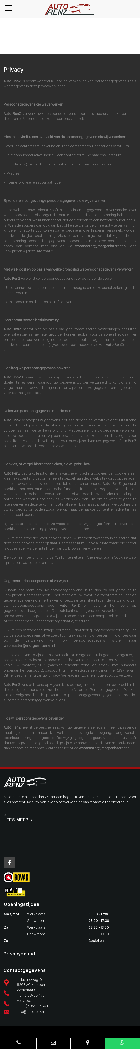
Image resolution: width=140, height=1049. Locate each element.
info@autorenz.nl (31, 1012)
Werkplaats (9, 31)
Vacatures (8, 47)
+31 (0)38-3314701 (31, 996)
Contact (6, 52)
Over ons (7, 42)
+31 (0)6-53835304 (32, 1006)
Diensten (7, 36)
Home (5, 21)
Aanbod (6, 26)
